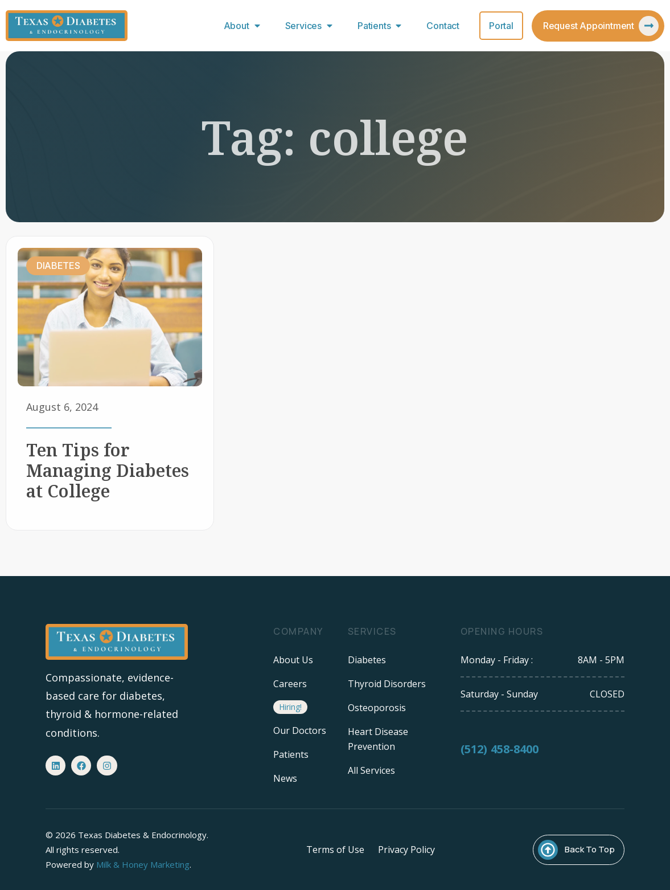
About (244, 26)
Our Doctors (299, 730)
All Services (371, 770)
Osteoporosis (377, 707)
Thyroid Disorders (387, 683)
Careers (290, 683)
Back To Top (590, 849)
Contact (442, 25)
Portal (501, 25)
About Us (293, 660)
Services (311, 26)
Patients (381, 26)
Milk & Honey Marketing (143, 864)
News (285, 778)
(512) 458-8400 (500, 754)
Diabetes (367, 660)
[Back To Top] (548, 850)
